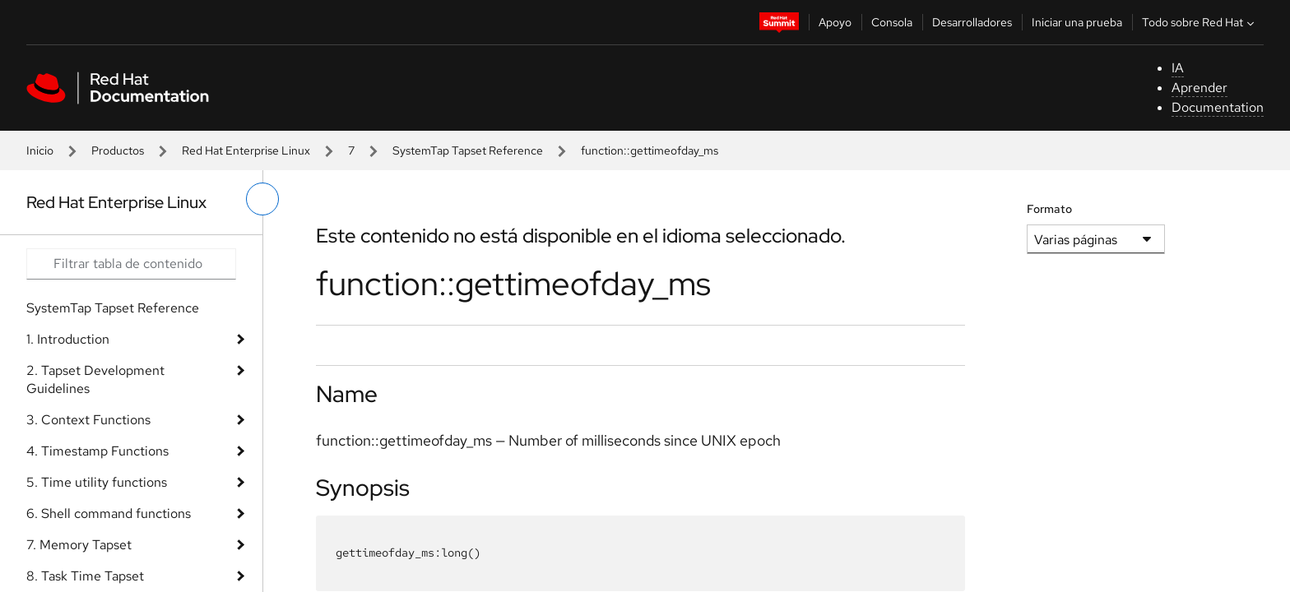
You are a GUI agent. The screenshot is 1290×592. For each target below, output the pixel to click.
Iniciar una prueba (1077, 22)
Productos (117, 150)
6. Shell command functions (108, 513)
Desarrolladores (972, 22)
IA (1178, 67)
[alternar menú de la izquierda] (262, 199)
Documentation (1218, 107)
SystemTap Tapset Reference (467, 150)
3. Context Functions (88, 419)
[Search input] (131, 264)
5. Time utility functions (96, 482)
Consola (891, 22)
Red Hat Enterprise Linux (246, 150)
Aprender (1199, 87)
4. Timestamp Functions (97, 451)
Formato (1049, 208)
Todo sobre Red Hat (1200, 22)
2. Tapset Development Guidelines (95, 379)
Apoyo (835, 22)
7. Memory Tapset (79, 544)
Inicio (39, 150)
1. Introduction (67, 339)
